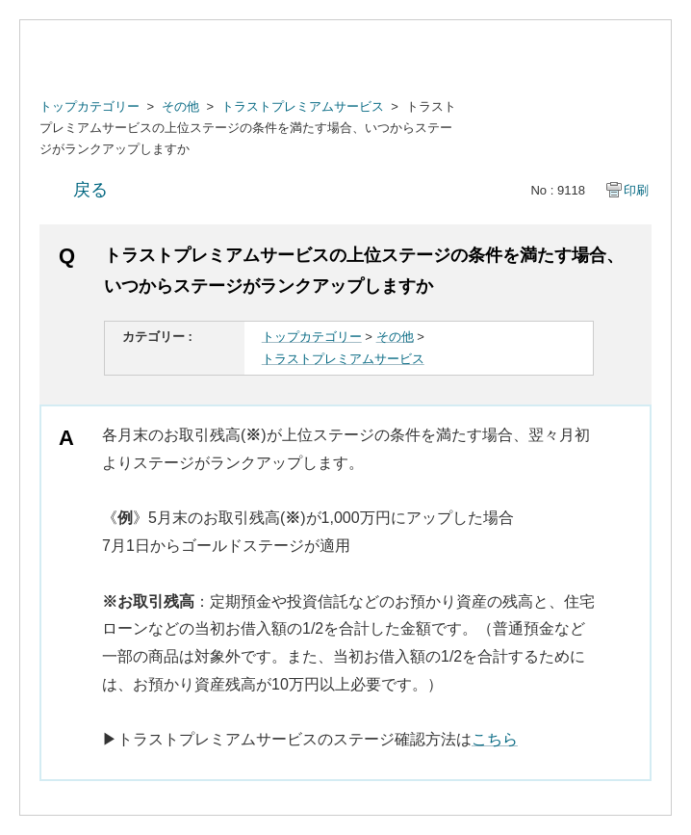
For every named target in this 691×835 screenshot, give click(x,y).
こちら (495, 739)
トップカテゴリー (89, 106)
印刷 (636, 190)
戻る (90, 189)
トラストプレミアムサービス (302, 106)
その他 (180, 106)
